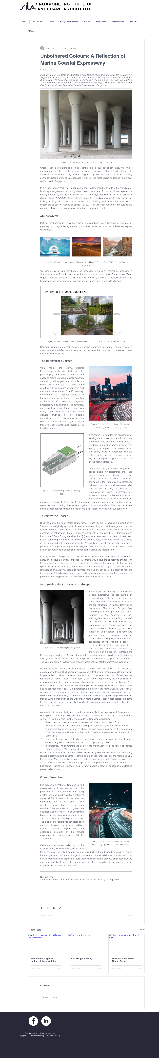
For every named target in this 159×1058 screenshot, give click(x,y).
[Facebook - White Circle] (33, 1021)
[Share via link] (60, 908)
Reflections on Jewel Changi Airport (123, 959)
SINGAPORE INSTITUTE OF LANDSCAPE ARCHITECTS (64, 6)
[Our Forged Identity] (86, 944)
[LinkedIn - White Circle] (46, 1021)
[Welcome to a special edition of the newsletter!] (46, 944)
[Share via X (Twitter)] (47, 908)
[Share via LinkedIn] (53, 908)
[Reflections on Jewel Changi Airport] (126, 944)
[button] (141, 31)
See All (142, 929)
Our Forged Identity (81, 958)
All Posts (31, 31)
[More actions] (130, 48)
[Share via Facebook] (41, 908)
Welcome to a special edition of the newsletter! (44, 959)
